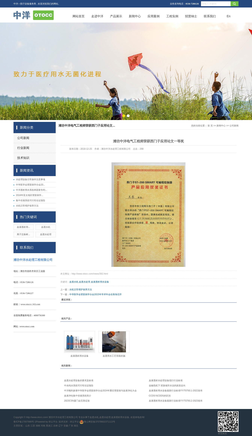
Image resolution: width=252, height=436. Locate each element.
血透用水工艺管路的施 (114, 356)
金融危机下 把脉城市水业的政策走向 (167, 385)
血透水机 (45, 227)
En (228, 16)
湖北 (76, 425)
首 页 (210, 125)
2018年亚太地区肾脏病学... (29, 195)
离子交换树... (23, 234)
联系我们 (210, 16)
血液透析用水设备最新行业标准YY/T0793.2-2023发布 (175, 400)
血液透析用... (23, 227)
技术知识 (23, 157)
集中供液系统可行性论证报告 (30, 200)
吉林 (55, 425)
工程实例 (172, 16)
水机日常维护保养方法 (27, 205)
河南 (43, 425)
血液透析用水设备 (100, 282)
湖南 (38, 425)
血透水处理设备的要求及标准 (78, 380)
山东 (27, 425)
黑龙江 (49, 425)
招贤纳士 (191, 16)
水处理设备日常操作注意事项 (30, 179)
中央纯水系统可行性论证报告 (78, 385)
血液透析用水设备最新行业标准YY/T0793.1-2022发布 (175, 390)
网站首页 (79, 16)
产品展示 (116, 16)
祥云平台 (53, 421)
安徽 (66, 425)
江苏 (33, 425)
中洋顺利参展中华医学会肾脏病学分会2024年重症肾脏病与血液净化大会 (100, 390)
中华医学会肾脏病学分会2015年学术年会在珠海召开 (95, 294)
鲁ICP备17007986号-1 (25, 421)
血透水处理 (45, 234)
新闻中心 (135, 16)
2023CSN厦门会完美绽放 (77, 400)
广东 (71, 425)
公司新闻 (23, 138)
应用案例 (154, 16)
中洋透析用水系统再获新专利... (31, 190)
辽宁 (60, 425)
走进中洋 (97, 16)
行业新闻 (23, 147)
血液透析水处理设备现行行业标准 (166, 380)
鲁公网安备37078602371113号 (97, 421)
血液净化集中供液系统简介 (77, 395)
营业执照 (222, 433)
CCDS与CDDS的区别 (160, 395)
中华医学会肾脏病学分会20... (30, 184)
